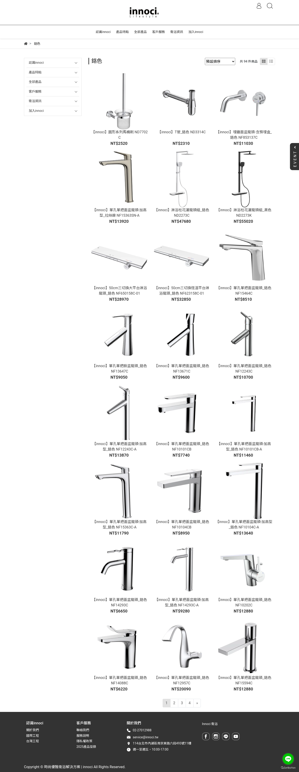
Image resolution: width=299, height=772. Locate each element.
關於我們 (32, 730)
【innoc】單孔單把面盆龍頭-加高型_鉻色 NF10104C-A (244, 524)
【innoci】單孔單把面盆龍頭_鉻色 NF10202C (243, 602)
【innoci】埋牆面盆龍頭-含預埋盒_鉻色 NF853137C (244, 135)
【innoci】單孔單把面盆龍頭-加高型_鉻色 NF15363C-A (120, 524)
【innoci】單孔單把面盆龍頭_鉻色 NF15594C (243, 680)
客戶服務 (35, 92)
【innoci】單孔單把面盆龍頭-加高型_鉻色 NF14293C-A (182, 602)
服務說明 (82, 735)
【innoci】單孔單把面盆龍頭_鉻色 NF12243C (243, 368)
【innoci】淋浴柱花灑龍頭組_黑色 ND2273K (243, 213)
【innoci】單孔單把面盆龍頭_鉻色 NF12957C (181, 680)
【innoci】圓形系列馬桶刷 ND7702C (119, 135)
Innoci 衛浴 (210, 724)
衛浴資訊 (35, 101)
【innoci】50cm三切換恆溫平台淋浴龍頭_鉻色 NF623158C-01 (181, 291)
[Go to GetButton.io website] (288, 767)
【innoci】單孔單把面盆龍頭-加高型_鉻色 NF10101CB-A (244, 446)
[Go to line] (288, 759)
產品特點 (35, 72)
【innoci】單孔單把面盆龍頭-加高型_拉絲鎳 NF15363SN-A (120, 213)
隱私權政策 (84, 741)
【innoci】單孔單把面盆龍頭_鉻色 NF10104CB (181, 524)
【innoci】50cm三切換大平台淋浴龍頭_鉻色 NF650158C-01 (119, 291)
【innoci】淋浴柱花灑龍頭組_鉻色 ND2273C (181, 213)
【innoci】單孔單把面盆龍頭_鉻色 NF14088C (119, 680)
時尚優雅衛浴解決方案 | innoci (68, 767)
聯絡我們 (82, 730)
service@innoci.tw (145, 737)
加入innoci (36, 111)
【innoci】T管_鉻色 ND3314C (182, 132)
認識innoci (36, 63)
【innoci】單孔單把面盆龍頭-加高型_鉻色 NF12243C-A (120, 446)
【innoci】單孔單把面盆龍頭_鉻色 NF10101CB (181, 446)
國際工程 (32, 735)
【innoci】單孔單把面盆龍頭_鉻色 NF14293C (119, 602)
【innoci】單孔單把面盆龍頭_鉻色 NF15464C (243, 291)
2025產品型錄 (86, 747)
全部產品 (35, 82)
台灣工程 (32, 741)
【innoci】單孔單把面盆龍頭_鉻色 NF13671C (181, 368)
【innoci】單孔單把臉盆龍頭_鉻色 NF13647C (119, 368)
